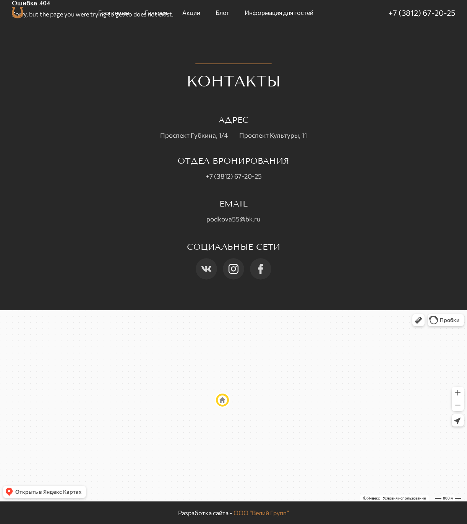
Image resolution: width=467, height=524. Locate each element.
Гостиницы (114, 12)
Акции (191, 12)
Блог (222, 12)
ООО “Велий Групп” (261, 512)
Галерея (156, 12)
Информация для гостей (279, 12)
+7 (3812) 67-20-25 (421, 12)
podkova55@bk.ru (233, 219)
